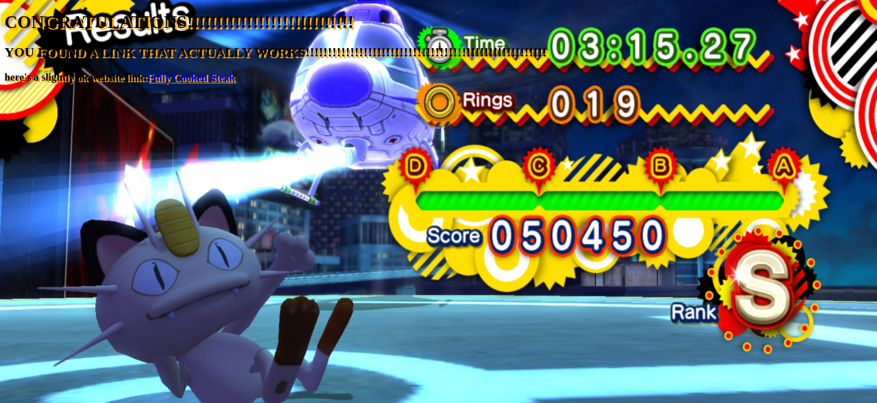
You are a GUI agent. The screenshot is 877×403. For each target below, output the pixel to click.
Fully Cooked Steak (191, 77)
